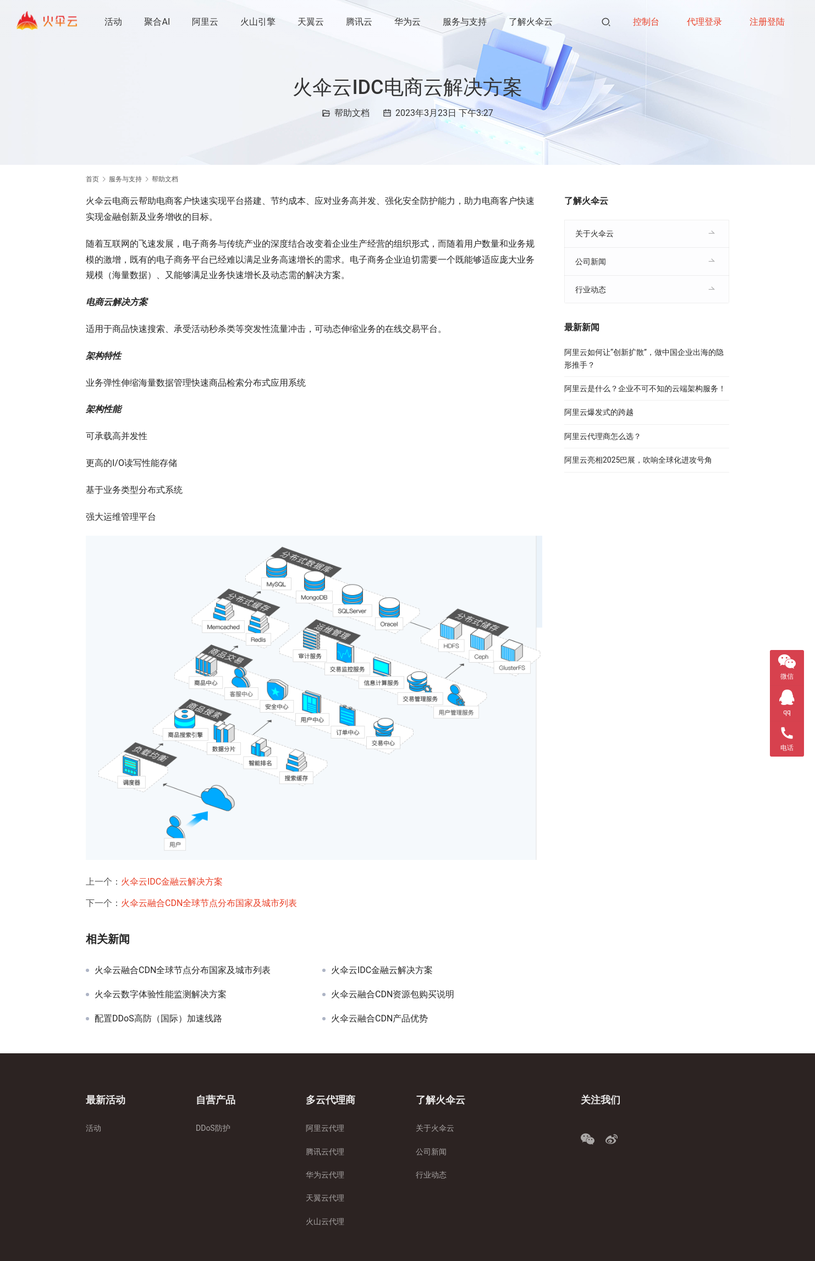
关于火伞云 (594, 233)
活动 (114, 21)
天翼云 (312, 21)
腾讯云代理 (325, 1151)
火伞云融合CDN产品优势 (379, 1019)
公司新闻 (590, 261)
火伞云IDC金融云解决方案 (172, 881)
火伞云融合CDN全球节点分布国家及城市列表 (209, 903)
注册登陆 (767, 21)
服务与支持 (466, 21)
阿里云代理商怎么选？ (602, 436)
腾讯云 (360, 21)
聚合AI (158, 21)
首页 (92, 179)
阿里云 (206, 21)
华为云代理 (325, 1174)
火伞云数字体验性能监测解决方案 (161, 994)
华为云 (408, 21)
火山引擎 (259, 21)
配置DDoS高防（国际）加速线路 (158, 1019)
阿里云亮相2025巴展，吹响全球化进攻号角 (638, 459)
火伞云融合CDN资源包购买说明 (392, 994)
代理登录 (704, 21)
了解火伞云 (532, 21)
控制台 (646, 21)
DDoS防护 (213, 1128)
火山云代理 (325, 1221)
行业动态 (590, 289)
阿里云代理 (325, 1128)
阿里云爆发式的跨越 (599, 412)
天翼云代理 (325, 1197)
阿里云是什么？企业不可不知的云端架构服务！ (645, 388)
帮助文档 (352, 113)
